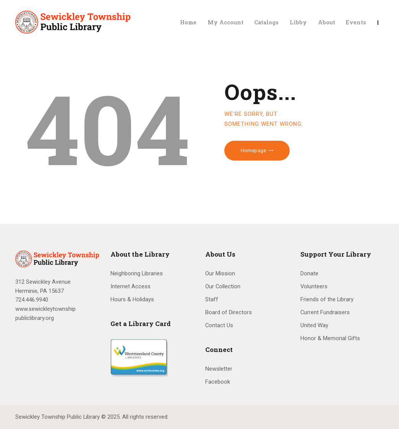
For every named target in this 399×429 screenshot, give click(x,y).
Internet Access (130, 286)
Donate (309, 273)
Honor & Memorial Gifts (330, 338)
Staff (211, 299)
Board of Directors (228, 312)
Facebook (217, 381)
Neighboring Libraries (136, 273)
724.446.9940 (31, 299)
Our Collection (222, 286)
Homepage (253, 150)
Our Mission (220, 273)
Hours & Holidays (132, 299)
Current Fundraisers (325, 312)
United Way (314, 325)
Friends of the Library (327, 299)
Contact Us (219, 325)
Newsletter (218, 368)
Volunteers (314, 286)
